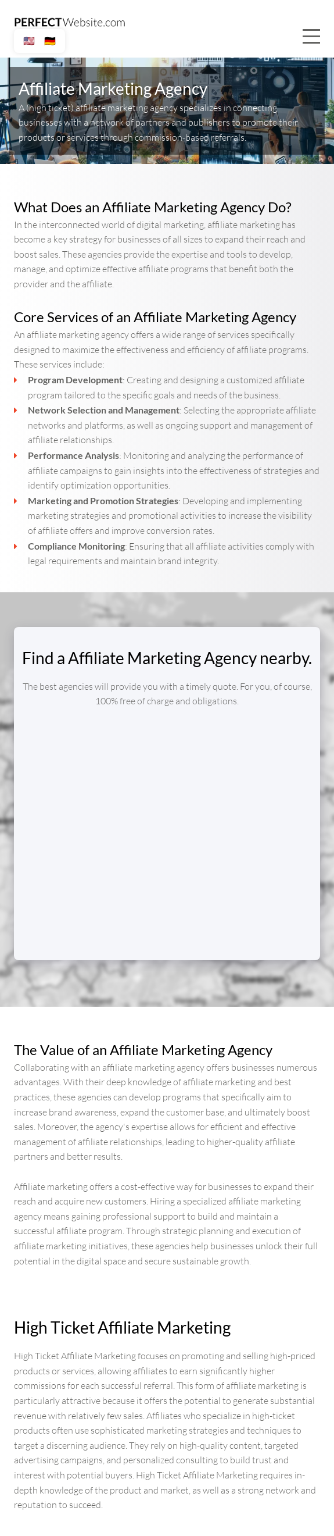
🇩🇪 (50, 41)
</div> (167, 825)
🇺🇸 (29, 41)
